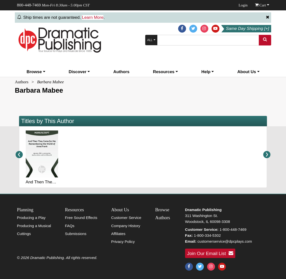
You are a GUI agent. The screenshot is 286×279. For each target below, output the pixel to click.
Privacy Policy (123, 241)
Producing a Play (31, 217)
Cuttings (24, 234)
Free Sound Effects (81, 217)
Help (207, 71)
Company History (125, 226)
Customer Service (126, 217)
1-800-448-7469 (232, 229)
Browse (35, 71)
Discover (79, 71)
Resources (165, 71)
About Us (248, 71)
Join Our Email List (210, 253)
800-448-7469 (29, 5)
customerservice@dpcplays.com (224, 241)
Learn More (92, 17)
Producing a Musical (34, 226)
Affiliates (118, 234)
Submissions (75, 234)
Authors (121, 71)
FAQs (69, 226)
